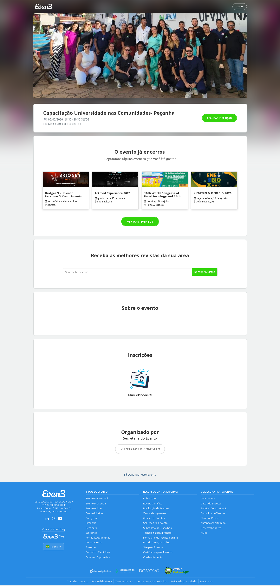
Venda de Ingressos (154, 513)
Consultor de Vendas (213, 513)
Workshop (92, 533)
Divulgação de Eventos (156, 508)
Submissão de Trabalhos (157, 528)
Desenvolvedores (211, 528)
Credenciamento (153, 557)
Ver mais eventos (140, 221)
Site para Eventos (153, 548)
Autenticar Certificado (213, 523)
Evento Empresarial (97, 498)
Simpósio (91, 523)
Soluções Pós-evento (155, 523)
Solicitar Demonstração (214, 508)
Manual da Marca (101, 582)
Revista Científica (152, 503)
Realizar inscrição (219, 118)
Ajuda (204, 533)
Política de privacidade (184, 582)
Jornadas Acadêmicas (98, 538)
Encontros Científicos (98, 553)
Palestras (91, 548)
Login (240, 6)
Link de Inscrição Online (156, 543)
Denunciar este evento (140, 474)
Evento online (94, 508)
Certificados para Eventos (157, 553)
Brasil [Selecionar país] (54, 547)
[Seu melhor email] (127, 272)
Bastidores (207, 582)
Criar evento (208, 498)
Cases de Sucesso (211, 503)
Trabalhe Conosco (77, 582)
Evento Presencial (96, 503)
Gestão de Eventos (154, 518)
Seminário (92, 528)
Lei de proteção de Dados (152, 582)
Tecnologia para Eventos (157, 533)
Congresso (92, 518)
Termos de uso (124, 582)
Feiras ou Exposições (98, 557)
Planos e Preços (210, 518)
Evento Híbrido (94, 513)
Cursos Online (94, 543)
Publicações (150, 498)
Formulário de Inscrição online (160, 538)
